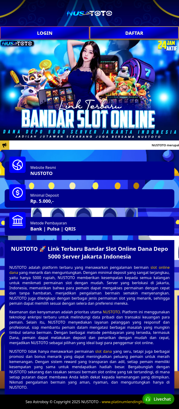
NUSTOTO (41, 173)
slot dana (103, 351)
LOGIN (44, 33)
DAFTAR (134, 33)
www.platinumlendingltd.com (127, 401)
